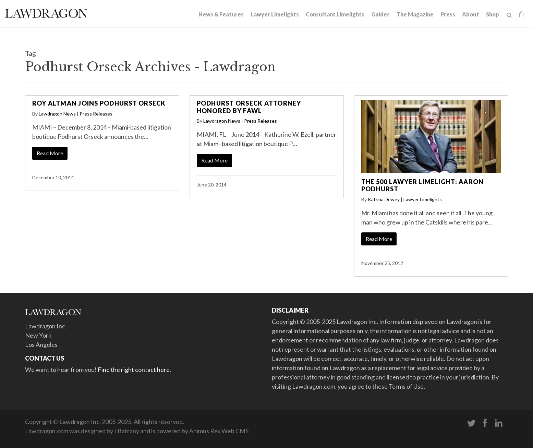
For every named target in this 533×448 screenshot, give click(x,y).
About (470, 14)
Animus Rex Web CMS (219, 431)
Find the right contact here (134, 369)
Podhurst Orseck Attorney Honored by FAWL (249, 106)
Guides (380, 14)
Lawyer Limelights (275, 14)
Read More (50, 153)
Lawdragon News (57, 114)
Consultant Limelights (335, 14)
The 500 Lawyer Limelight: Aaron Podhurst (422, 185)
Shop (492, 14)
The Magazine (415, 14)
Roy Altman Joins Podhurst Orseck (99, 103)
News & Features (221, 14)
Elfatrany (126, 431)
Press (447, 14)
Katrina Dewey (384, 199)
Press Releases (96, 114)
